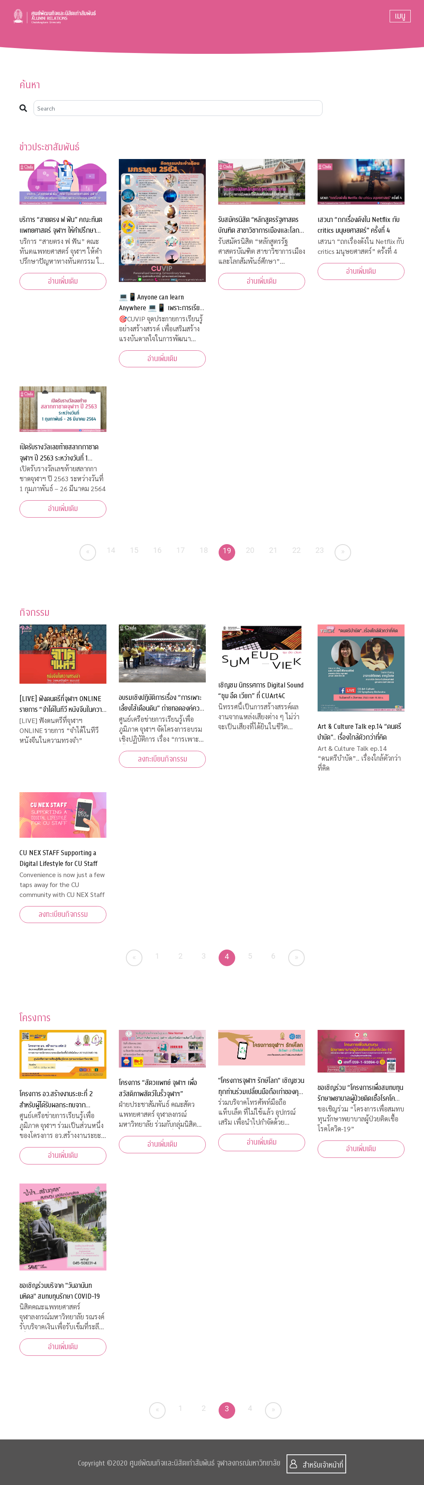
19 (227, 550)
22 (296, 550)
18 (204, 550)
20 (250, 550)
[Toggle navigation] (400, 16)
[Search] (178, 108)
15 (134, 550)
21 (273, 550)
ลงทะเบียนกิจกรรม (162, 759)
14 (111, 550)
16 (157, 550)
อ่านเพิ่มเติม (63, 281)
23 (320, 550)
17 (180, 550)
